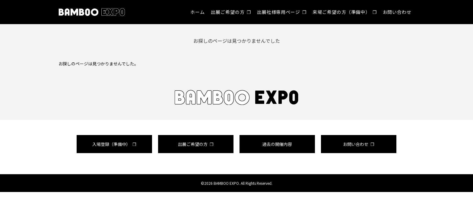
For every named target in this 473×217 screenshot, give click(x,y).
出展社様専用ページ (278, 12)
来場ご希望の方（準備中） (341, 12)
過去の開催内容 (277, 144)
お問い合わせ (397, 12)
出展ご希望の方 (227, 12)
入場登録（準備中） (111, 144)
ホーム (197, 12)
